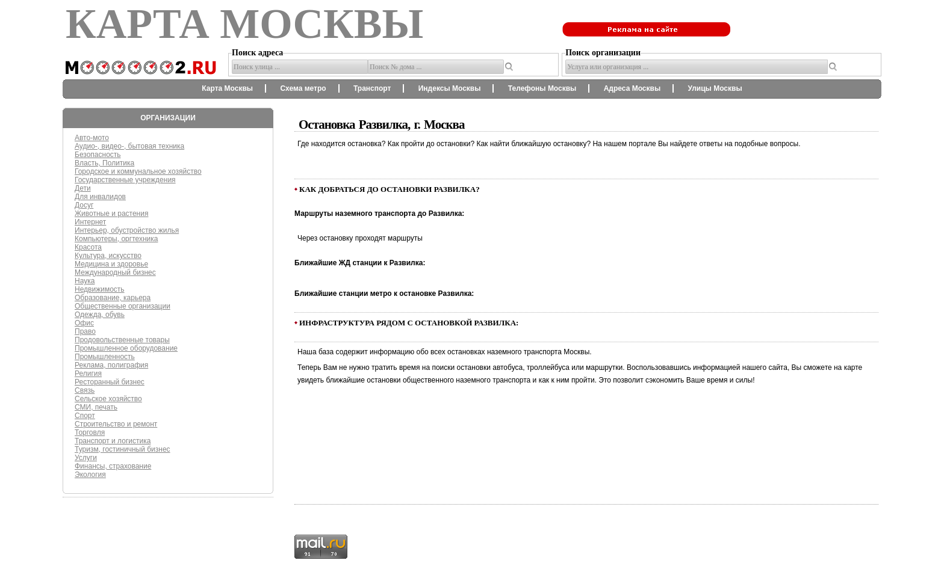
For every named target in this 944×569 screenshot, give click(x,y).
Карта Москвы (227, 88)
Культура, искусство (108, 255)
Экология (90, 474)
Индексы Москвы (449, 88)
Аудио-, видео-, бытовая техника (129, 146)
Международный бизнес (115, 272)
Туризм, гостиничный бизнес (122, 449)
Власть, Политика (104, 163)
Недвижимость (100, 289)
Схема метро (303, 88)
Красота (88, 247)
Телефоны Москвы (542, 88)
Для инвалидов (100, 196)
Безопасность (98, 154)
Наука (85, 281)
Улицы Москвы (715, 88)
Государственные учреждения (125, 180)
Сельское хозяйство (108, 399)
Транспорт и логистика (113, 441)
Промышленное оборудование (126, 348)
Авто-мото (92, 138)
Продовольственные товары (122, 340)
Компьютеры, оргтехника (116, 239)
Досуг (84, 205)
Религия (88, 373)
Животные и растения (111, 213)
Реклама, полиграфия (111, 365)
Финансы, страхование (113, 466)
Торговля (90, 432)
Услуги (86, 458)
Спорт (85, 415)
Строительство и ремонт (116, 424)
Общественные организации (122, 306)
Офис (84, 323)
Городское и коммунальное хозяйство (138, 171)
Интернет (90, 222)
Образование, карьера (113, 298)
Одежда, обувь (100, 314)
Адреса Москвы (632, 88)
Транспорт (372, 88)
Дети (83, 188)
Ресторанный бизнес (109, 382)
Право (85, 331)
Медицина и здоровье (111, 264)
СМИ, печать (96, 407)
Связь (85, 390)
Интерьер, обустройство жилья (127, 230)
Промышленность (105, 356)
